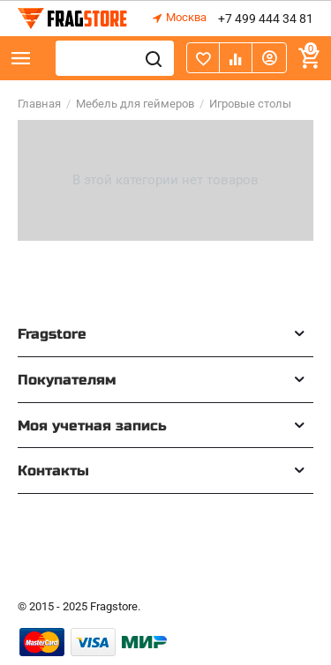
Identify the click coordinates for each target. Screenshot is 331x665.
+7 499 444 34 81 (265, 18)
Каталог (21, 58)
